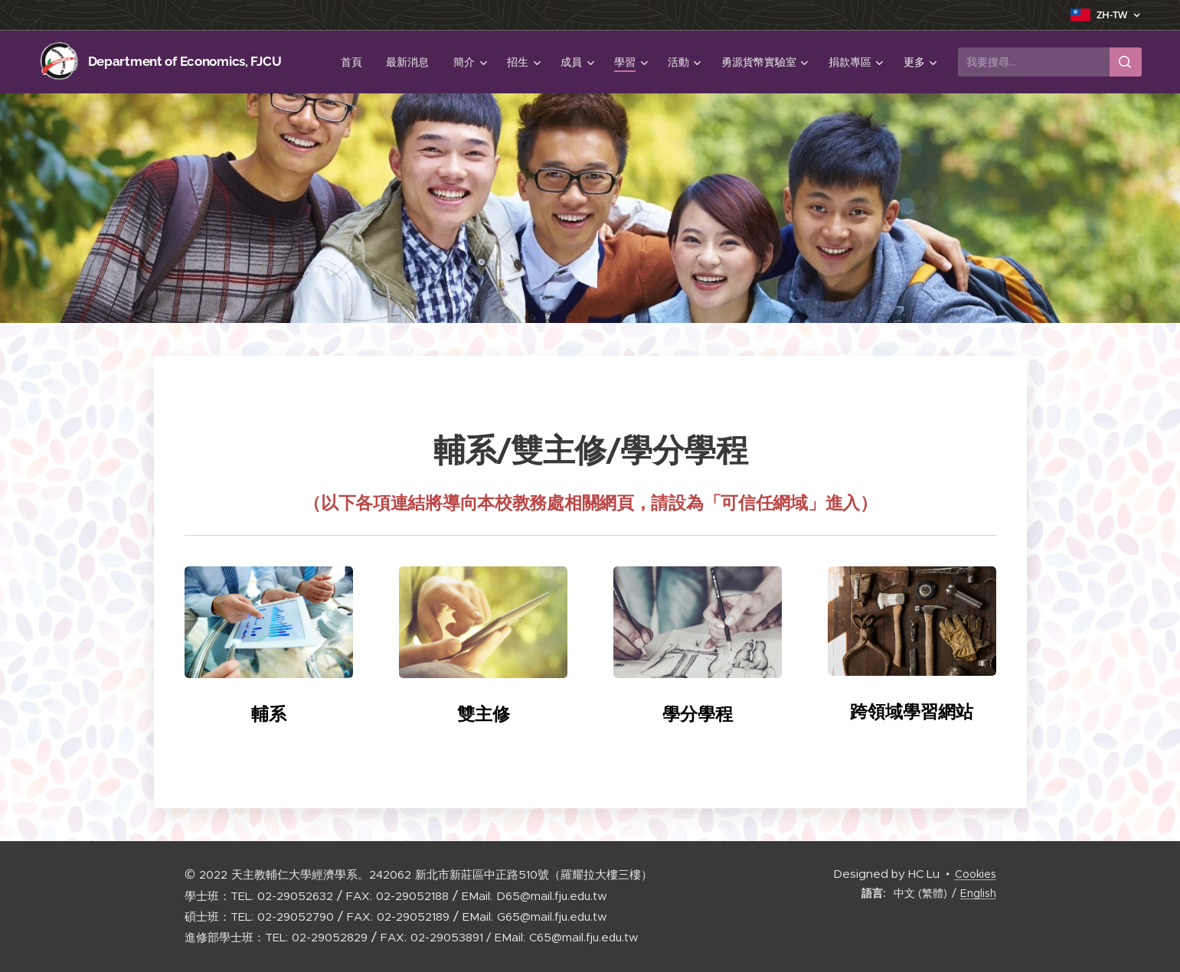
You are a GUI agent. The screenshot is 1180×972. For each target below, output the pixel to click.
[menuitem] (355, 62)
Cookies (975, 874)
